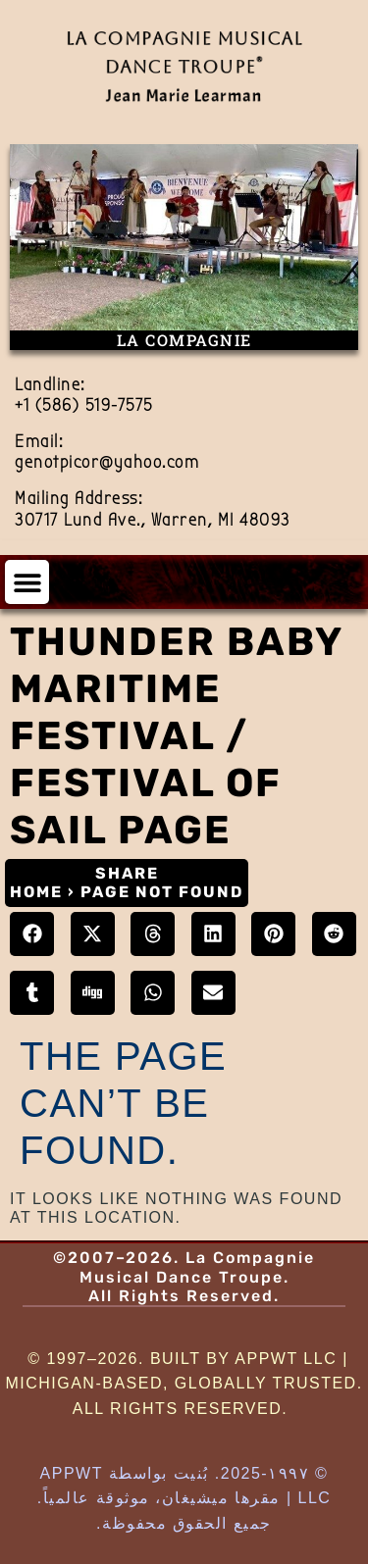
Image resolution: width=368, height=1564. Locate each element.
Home (36, 892)
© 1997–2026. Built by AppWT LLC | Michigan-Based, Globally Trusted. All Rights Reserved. (183, 1383)
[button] (27, 582)
